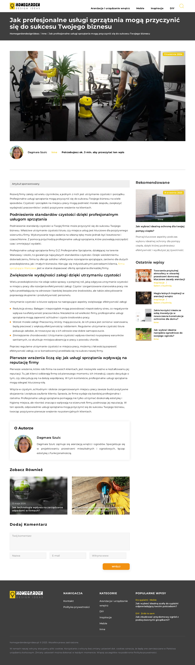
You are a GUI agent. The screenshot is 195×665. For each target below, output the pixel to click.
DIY (174, 6)
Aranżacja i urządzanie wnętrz (128, 6)
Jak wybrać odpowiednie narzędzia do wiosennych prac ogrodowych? (98, 509)
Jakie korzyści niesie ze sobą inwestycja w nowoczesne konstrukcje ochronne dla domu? (169, 315)
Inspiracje (163, 6)
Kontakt (68, 601)
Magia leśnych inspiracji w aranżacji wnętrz (169, 295)
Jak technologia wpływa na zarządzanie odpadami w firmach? (37, 509)
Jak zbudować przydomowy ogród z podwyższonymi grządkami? (157, 618)
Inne (54, 152)
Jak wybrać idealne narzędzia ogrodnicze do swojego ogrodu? (168, 333)
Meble (151, 6)
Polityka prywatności (76, 607)
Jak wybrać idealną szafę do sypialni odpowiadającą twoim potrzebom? (157, 605)
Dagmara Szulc (37, 152)
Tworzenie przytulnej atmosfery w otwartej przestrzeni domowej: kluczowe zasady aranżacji (169, 275)
